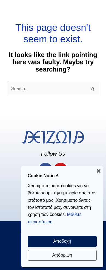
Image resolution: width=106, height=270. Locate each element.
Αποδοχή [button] (62, 241)
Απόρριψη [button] (62, 255)
